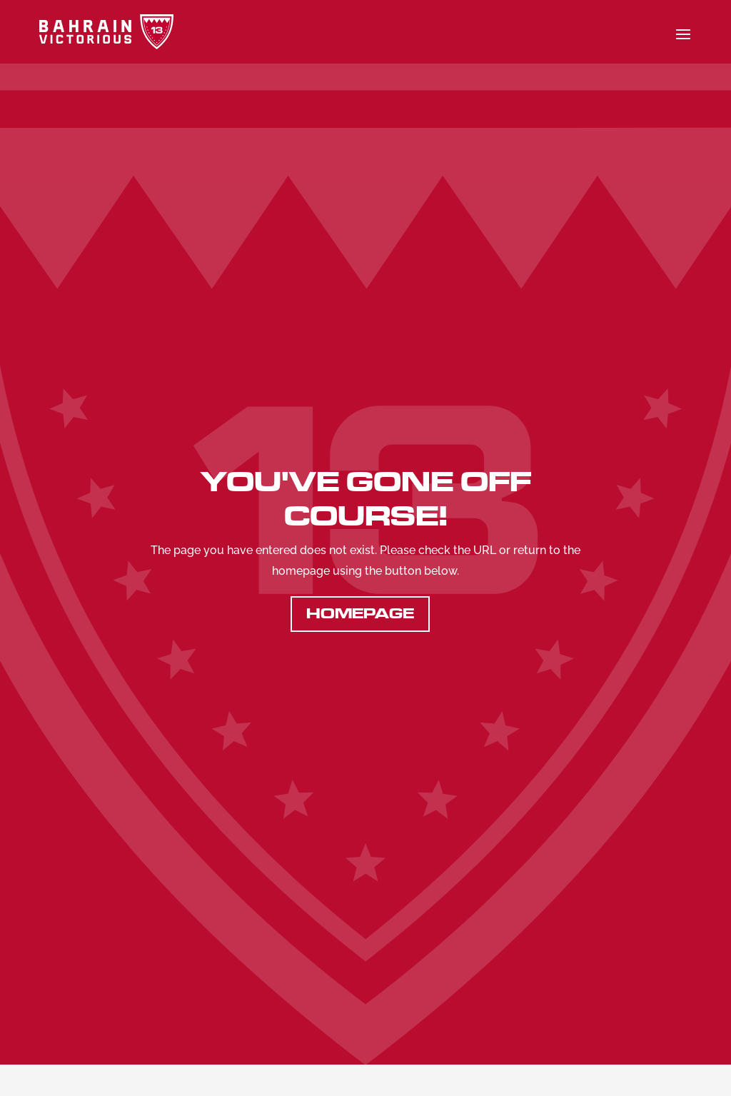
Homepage (360, 613)
